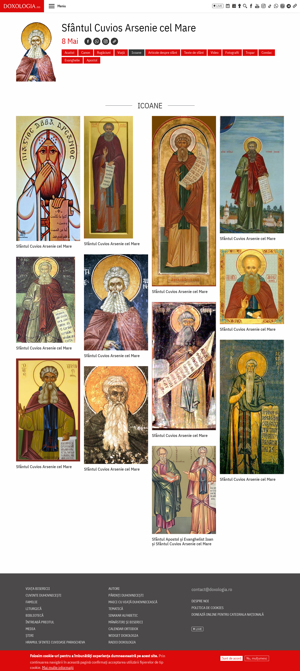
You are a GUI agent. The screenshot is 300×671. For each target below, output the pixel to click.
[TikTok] (269, 5)
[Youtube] (257, 5)
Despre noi (200, 601)
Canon (85, 52)
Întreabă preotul (40, 622)
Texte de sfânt (194, 52)
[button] (57, 5)
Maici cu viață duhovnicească (132, 602)
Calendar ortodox (123, 629)
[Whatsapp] (96, 41)
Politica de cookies (207, 608)
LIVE (219, 5)
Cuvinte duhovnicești (43, 595)
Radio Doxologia (122, 642)
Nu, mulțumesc (256, 658)
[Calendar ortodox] (227, 5)
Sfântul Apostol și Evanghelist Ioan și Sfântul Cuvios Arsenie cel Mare (182, 541)
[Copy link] (114, 41)
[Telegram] (289, 5)
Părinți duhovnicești (126, 595)
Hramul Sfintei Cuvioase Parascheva (55, 642)
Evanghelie (72, 60)
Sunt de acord (231, 658)
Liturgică (34, 609)
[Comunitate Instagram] (282, 5)
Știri (30, 636)
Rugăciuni (104, 52)
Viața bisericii (38, 589)
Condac (267, 52)
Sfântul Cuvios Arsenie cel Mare (44, 246)
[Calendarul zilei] (234, 5)
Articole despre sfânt (162, 52)
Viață (121, 52)
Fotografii (232, 52)
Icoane (136, 52)
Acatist (69, 52)
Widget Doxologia (123, 636)
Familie (32, 602)
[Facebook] (251, 5)
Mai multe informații (58, 667)
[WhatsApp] (276, 5)
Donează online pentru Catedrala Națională (228, 615)
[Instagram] (263, 5)
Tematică (115, 609)
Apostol (92, 60)
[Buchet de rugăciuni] (239, 5)
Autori (114, 589)
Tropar (250, 52)
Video (214, 52)
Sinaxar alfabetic (123, 616)
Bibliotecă (34, 616)
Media (30, 629)
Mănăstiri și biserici (125, 622)
